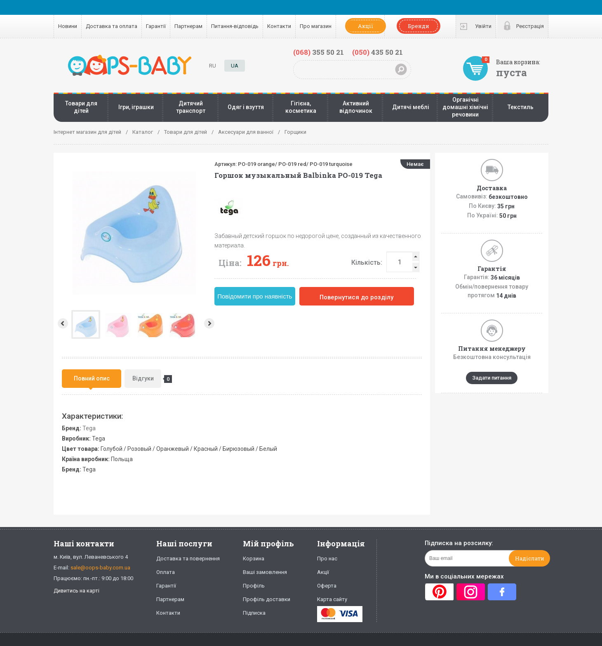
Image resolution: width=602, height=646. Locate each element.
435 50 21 (377, 52)
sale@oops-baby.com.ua (100, 567)
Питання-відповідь (235, 26)
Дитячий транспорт (190, 107)
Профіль (254, 586)
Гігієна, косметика (300, 107)
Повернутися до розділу (356, 297)
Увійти (483, 26)
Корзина (253, 558)
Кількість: (366, 262)
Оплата (165, 572)
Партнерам (188, 26)
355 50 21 (318, 52)
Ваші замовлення (265, 572)
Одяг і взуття (246, 107)
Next (210, 323)
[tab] (91, 378)
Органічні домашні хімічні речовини (465, 107)
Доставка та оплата (111, 26)
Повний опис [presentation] (92, 378)
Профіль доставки (266, 599)
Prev (62, 323)
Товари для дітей (81, 107)
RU (212, 66)
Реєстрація (530, 26)
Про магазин (316, 26)
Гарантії (156, 26)
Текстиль (521, 107)
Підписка (254, 613)
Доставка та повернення (188, 558)
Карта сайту (332, 599)
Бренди (418, 26)
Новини (67, 26)
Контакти (279, 26)
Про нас (327, 558)
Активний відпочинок (355, 107)
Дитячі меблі (410, 107)
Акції (365, 26)
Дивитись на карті (76, 591)
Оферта (326, 586)
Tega (89, 428)
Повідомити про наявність (254, 296)
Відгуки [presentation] (147, 379)
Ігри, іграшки (136, 107)
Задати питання (491, 378)
